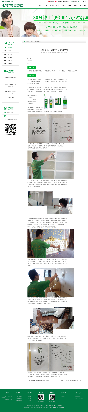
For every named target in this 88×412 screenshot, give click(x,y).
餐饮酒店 (10, 57)
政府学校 (10, 51)
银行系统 (10, 54)
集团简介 (29, 396)
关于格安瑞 (83, 5)
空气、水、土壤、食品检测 (6, 397)
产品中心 (58, 5)
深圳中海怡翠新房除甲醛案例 (73, 380)
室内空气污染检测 (8, 399)
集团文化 (29, 398)
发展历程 (29, 400)
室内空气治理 (58, 408)
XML (69, 1)
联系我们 (63, 396)
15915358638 (10, 112)
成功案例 (64, 5)
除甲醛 (45, 5)
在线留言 (75, 1)
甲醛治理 (50, 408)
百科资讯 (76, 5)
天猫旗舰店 (59, 1)
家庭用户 (10, 47)
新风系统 (52, 5)
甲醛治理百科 (19, 396)
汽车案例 (10, 63)
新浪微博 (52, 1)
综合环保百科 (19, 400)
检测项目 (70, 5)
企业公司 (10, 60)
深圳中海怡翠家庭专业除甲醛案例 (40, 380)
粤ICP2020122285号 (58, 405)
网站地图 (65, 1)
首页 (40, 5)
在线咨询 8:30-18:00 (78, 398)
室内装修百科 (19, 398)
